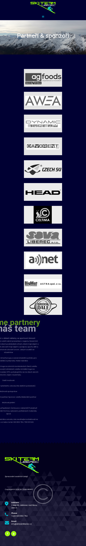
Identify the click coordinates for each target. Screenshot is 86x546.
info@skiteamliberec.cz (21, 524)
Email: (14, 521)
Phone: (14, 513)
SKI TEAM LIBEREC (26, 489)
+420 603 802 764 (19, 516)
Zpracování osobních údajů (16, 476)
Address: (15, 502)
